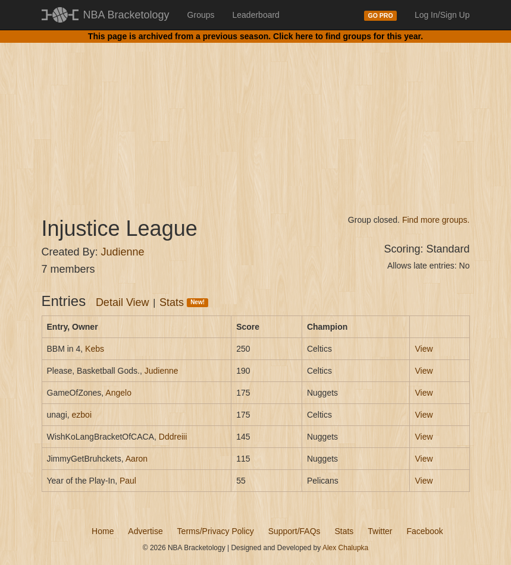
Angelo (118, 392)
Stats (183, 302)
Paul (128, 480)
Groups (201, 15)
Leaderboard (256, 15)
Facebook (424, 531)
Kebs (94, 348)
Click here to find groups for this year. (348, 36)
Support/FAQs (294, 531)
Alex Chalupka (345, 548)
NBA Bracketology (126, 15)
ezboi (82, 414)
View (423, 348)
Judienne (123, 252)
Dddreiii (173, 436)
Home (103, 531)
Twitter (380, 531)
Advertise (145, 531)
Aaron (137, 458)
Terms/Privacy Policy (215, 531)
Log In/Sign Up (442, 15)
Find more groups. (436, 220)
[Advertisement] (256, 119)
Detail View (122, 302)
